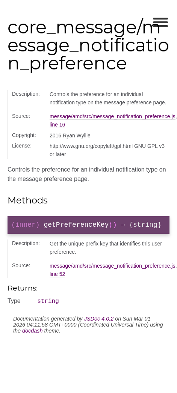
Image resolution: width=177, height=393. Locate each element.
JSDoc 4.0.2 (98, 321)
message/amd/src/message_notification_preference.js (112, 116)
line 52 (57, 276)
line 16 (57, 125)
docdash (32, 333)
